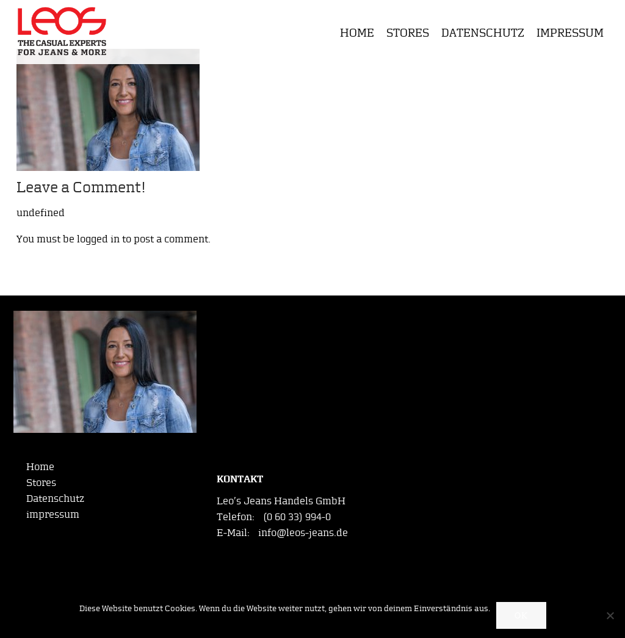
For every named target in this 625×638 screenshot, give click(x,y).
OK (521, 615)
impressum (570, 32)
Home (357, 32)
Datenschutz (482, 32)
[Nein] (610, 615)
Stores (407, 32)
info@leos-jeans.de (303, 532)
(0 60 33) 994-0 (297, 516)
